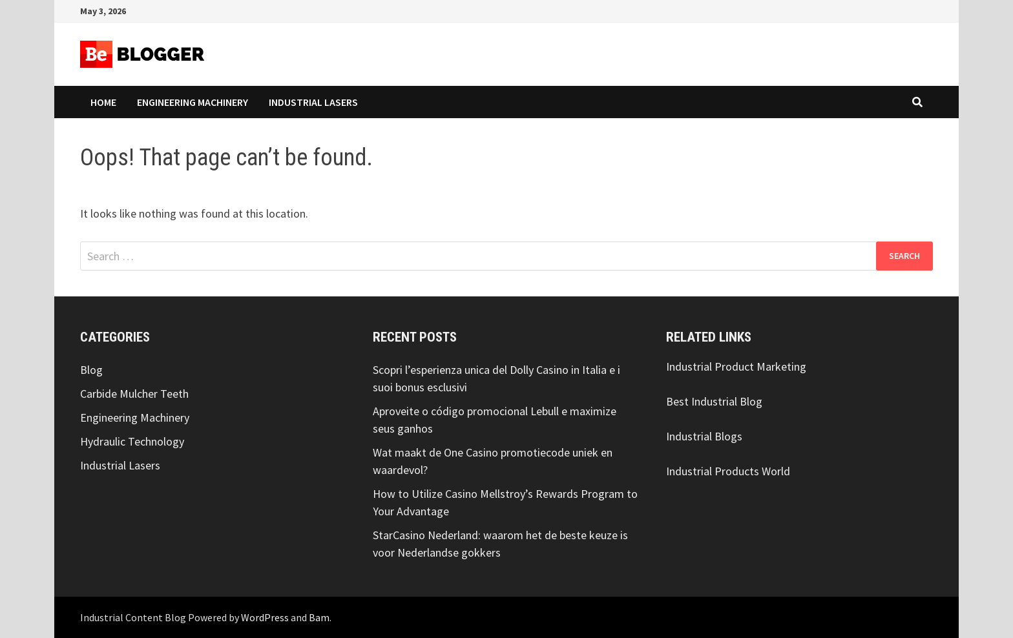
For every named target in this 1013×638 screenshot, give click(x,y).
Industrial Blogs (704, 436)
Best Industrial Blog (714, 401)
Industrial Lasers (313, 102)
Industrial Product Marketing (736, 366)
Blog (91, 369)
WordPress (265, 617)
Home (103, 102)
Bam (319, 617)
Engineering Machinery (192, 102)
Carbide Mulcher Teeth (134, 393)
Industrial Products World (728, 471)
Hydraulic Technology (132, 441)
